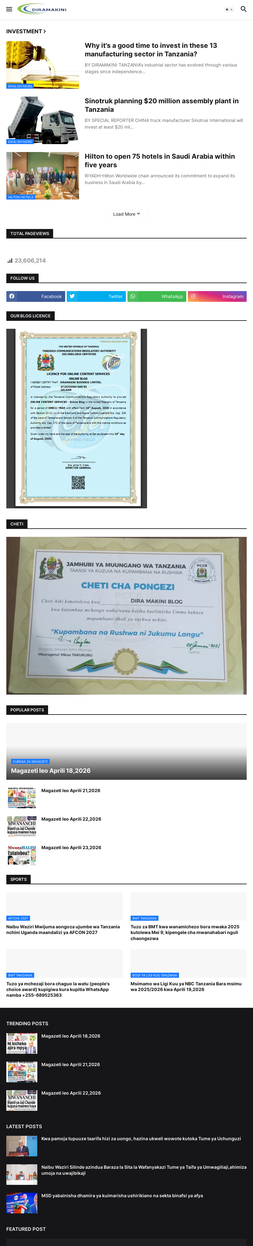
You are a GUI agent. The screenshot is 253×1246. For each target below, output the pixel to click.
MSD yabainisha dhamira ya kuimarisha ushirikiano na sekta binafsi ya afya (122, 1195)
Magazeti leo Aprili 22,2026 (71, 819)
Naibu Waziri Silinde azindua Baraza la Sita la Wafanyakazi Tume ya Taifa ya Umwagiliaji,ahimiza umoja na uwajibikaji (144, 1169)
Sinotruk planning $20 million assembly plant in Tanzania (162, 105)
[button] (8, 9)
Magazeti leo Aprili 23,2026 (71, 847)
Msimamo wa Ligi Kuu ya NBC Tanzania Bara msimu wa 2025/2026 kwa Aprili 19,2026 (186, 986)
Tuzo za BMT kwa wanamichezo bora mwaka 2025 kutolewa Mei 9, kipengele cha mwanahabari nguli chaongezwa (185, 932)
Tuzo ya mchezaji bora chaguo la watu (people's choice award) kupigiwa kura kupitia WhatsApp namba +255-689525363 (58, 989)
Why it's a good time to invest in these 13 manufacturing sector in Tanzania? (151, 49)
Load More (124, 214)
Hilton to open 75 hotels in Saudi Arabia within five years (160, 160)
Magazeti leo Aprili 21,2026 (70, 790)
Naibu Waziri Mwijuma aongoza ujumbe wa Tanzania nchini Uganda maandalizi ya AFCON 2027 (63, 929)
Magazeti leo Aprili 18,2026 (70, 1036)
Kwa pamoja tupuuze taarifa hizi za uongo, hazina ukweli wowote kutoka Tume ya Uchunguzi (141, 1138)
